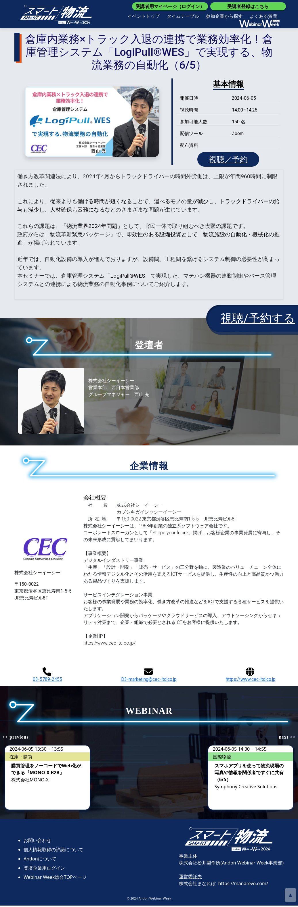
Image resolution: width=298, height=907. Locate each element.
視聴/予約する (258, 320)
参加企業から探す (224, 16)
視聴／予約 (228, 160)
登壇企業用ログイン (44, 869)
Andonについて (40, 860)
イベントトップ (143, 16)
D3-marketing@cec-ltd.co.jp (149, 676)
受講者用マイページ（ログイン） (170, 6)
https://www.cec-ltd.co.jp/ (109, 644)
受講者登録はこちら (248, 6)
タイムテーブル (183, 16)
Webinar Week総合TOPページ (55, 879)
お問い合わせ (37, 842)
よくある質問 (263, 16)
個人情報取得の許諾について (53, 851)
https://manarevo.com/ (243, 885)
